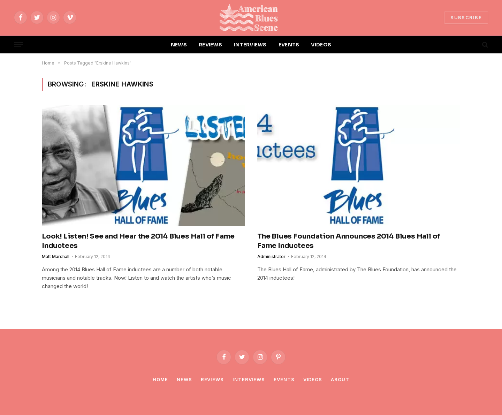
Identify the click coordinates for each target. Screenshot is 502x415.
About (340, 379)
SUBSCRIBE (466, 17)
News (184, 379)
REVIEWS (210, 45)
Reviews (212, 379)
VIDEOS (321, 45)
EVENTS (289, 45)
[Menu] (18, 45)
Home (160, 379)
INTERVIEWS (250, 45)
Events (284, 379)
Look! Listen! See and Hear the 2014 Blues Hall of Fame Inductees (138, 241)
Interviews (249, 379)
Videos (312, 379)
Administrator (271, 256)
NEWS (179, 45)
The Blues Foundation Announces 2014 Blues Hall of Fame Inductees (348, 241)
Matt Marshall (55, 256)
